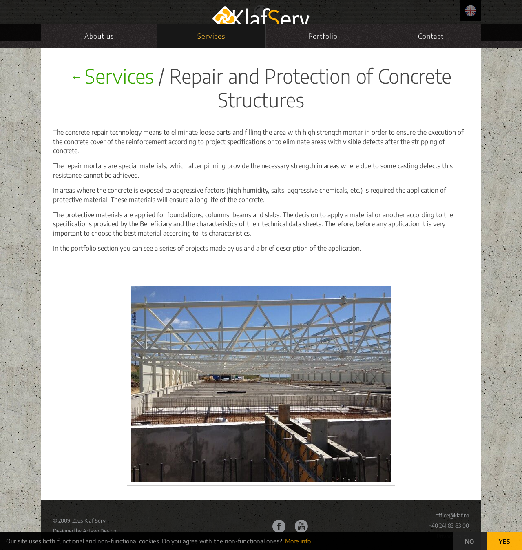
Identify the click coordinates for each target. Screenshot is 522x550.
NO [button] (469, 541)
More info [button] (298, 541)
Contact (431, 35)
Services (211, 35)
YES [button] (504, 541)
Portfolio (323, 35)
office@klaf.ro (452, 515)
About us (99, 35)
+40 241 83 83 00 (449, 525)
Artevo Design (99, 531)
